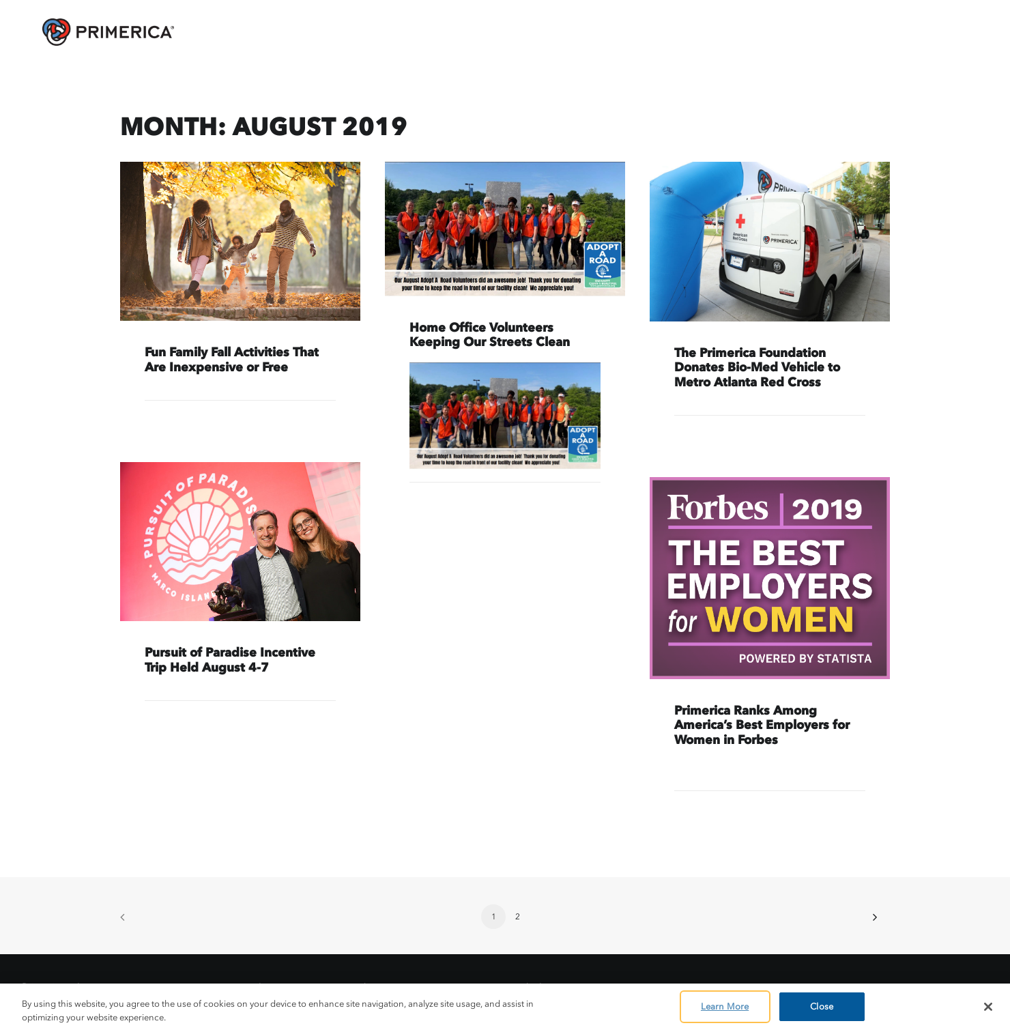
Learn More (725, 1006)
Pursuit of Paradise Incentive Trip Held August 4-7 (230, 660)
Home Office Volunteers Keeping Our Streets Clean (489, 335)
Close (821, 1006)
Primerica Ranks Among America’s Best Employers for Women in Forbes (762, 725)
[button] (240, 241)
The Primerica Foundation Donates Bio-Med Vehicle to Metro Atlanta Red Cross (757, 367)
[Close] (988, 1007)
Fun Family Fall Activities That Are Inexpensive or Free (232, 360)
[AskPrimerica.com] (88, 32)
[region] (505, 1008)
